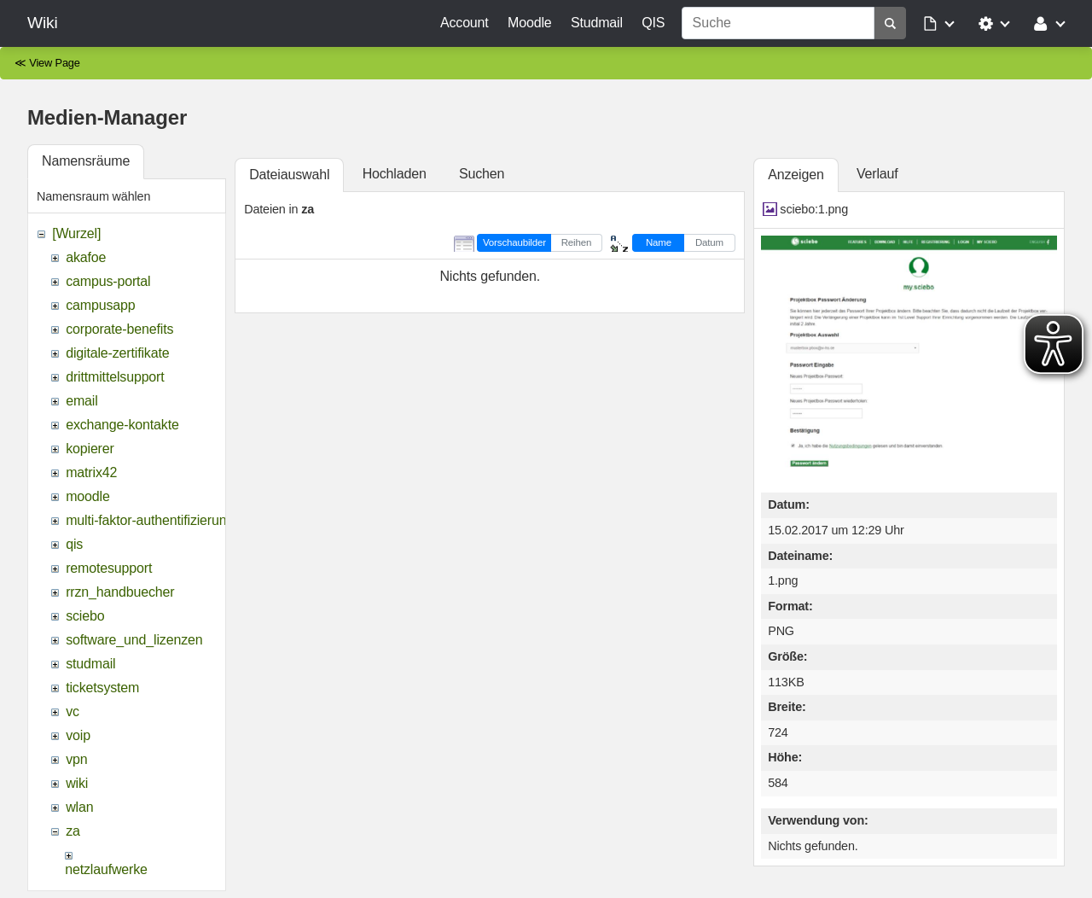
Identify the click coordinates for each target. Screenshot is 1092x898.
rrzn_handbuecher (120, 592)
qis (74, 544)
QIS (653, 22)
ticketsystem (102, 687)
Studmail (597, 22)
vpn (76, 759)
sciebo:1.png (814, 209)
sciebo (85, 616)
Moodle (530, 22)
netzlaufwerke (106, 869)
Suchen (481, 173)
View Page (54, 62)
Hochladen (395, 173)
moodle (88, 496)
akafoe (86, 257)
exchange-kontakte (122, 424)
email (81, 401)
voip (78, 735)
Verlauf (877, 173)
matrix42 (91, 472)
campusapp (100, 305)
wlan (79, 807)
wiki (77, 783)
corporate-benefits (119, 329)
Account (464, 22)
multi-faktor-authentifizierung (150, 520)
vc (72, 711)
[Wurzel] (76, 233)
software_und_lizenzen (134, 640)
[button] (940, 23)
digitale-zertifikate (117, 353)
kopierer (90, 448)
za (73, 831)
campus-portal (108, 281)
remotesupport (109, 568)
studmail (90, 663)
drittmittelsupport (115, 377)
